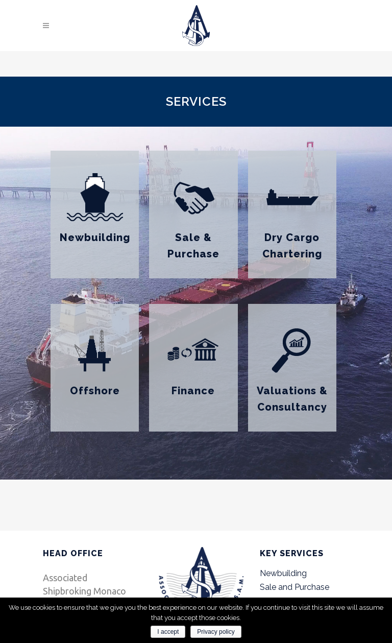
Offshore (95, 391)
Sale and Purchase (294, 587)
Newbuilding (95, 237)
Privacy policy (215, 631)
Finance (193, 391)
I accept (168, 631)
